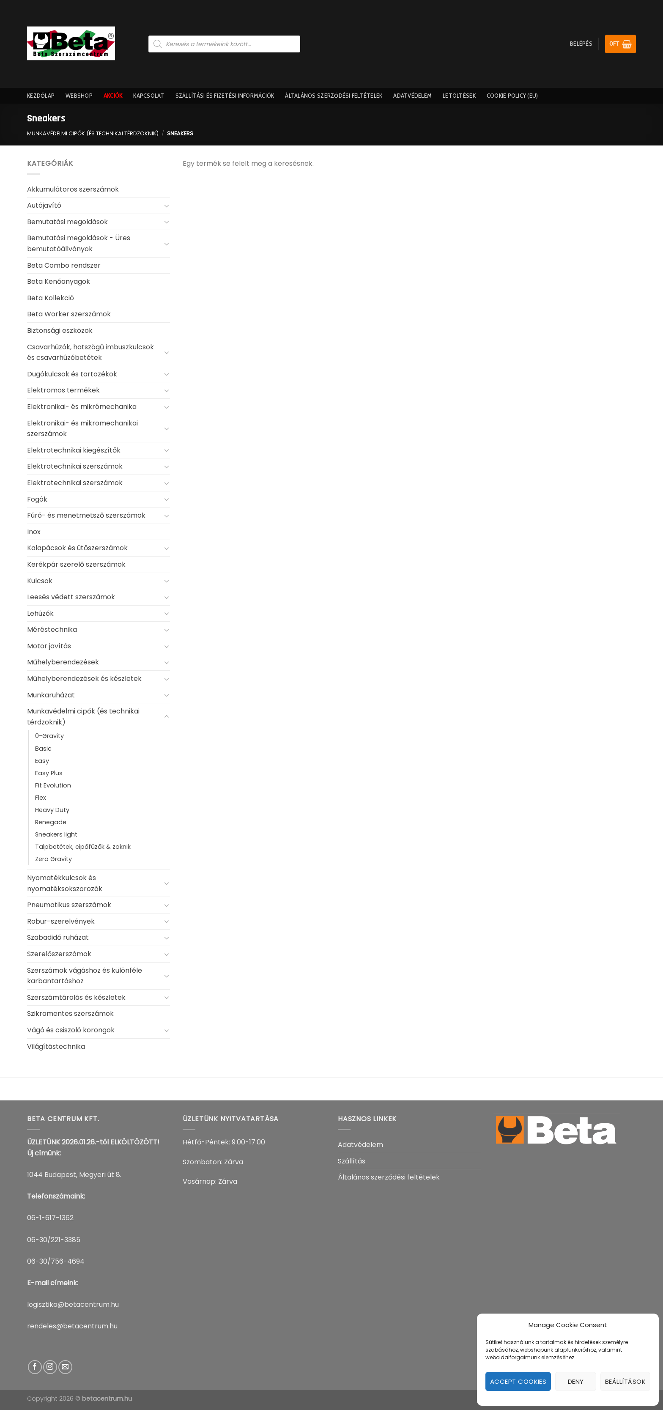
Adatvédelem (412, 96)
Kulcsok (39, 581)
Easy (42, 761)
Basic (43, 748)
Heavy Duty (52, 810)
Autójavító (44, 205)
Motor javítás (49, 646)
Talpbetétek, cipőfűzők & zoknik (83, 846)
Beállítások (625, 1381)
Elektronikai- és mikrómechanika (82, 406)
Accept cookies (518, 1381)
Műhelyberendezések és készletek (84, 678)
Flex (40, 797)
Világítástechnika (56, 1046)
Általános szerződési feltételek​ (333, 96)
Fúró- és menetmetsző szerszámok (86, 515)
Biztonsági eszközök (60, 330)
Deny (576, 1381)
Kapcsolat (148, 96)
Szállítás (351, 1161)
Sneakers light (56, 834)
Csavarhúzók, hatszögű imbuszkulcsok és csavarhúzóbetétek (90, 352)
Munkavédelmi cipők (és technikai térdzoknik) (93, 133)
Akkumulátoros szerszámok (73, 189)
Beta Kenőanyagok (58, 281)
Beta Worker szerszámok (69, 314)
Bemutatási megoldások (67, 222)
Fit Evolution (53, 785)
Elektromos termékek (63, 390)
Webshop (79, 96)
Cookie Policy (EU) (512, 96)
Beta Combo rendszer (64, 265)
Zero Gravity (53, 859)
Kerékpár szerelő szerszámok (76, 564)
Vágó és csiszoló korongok (71, 1030)
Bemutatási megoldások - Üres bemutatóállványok (78, 243)
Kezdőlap (41, 96)
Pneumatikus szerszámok (69, 905)
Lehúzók (40, 613)
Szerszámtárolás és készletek (76, 997)
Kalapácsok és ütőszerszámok (77, 548)
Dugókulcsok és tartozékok (72, 374)
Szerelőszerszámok (59, 954)
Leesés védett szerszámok (71, 597)
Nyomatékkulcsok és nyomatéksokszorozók (64, 883)
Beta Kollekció (50, 298)
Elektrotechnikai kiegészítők (74, 450)
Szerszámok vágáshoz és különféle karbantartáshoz (84, 976)
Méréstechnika (52, 629)
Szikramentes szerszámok (70, 1013)
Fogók (37, 499)
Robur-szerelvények (61, 921)
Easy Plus (49, 773)
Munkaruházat (51, 695)
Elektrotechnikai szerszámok (75, 466)
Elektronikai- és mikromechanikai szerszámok (82, 428)
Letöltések (459, 96)
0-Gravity (49, 736)
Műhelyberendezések (63, 662)
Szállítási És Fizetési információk (224, 96)
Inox (34, 532)
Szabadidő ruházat (58, 937)
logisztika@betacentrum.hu (73, 1304)
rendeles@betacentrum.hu (72, 1326)
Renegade (50, 822)
